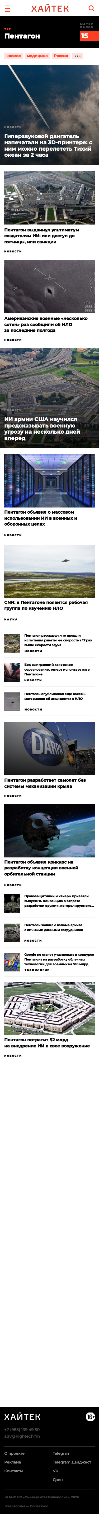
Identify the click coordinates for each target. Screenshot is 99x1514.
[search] (91, 8)
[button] (7, 8)
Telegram (61, 1453)
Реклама (12, 1462)
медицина (37, 55)
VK (55, 1471)
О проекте (14, 1453)
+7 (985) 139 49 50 (22, 1429)
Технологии (37, 970)
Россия (61, 55)
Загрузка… (49, 1253)
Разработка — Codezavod (26, 1506)
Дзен (58, 1479)
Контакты (13, 1471)
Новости (13, 251)
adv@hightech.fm (22, 1436)
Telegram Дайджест (72, 1462)
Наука (11, 619)
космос (13, 55)
